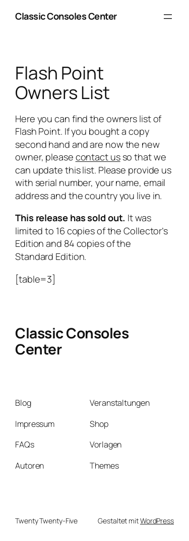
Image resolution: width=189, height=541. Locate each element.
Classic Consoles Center (66, 16)
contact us (98, 157)
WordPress (157, 520)
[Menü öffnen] (168, 17)
